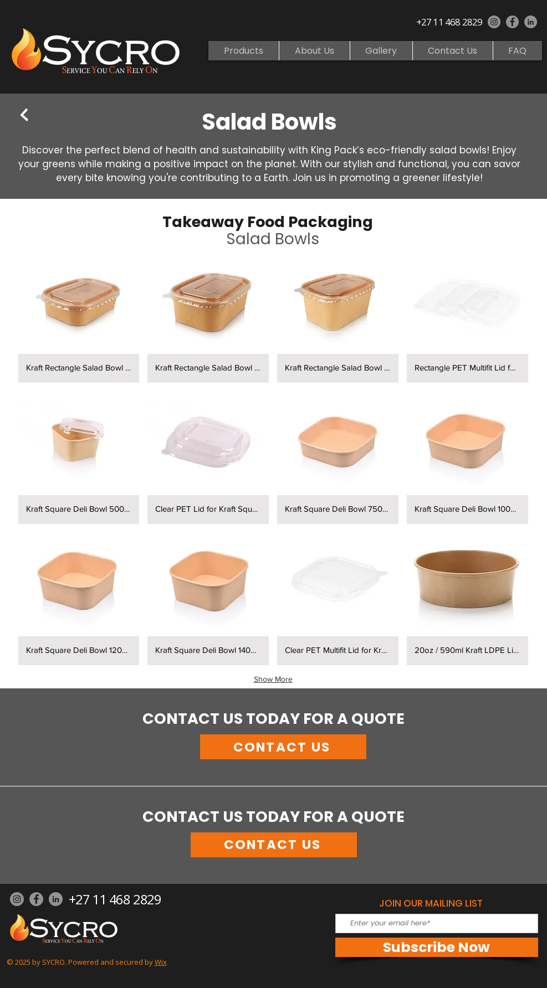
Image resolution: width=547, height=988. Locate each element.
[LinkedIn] (530, 22)
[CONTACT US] (283, 746)
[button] (79, 316)
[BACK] (24, 115)
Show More (273, 679)
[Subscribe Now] (436, 947)
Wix (161, 962)
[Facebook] (512, 22)
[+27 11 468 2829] (450, 21)
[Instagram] (494, 22)
